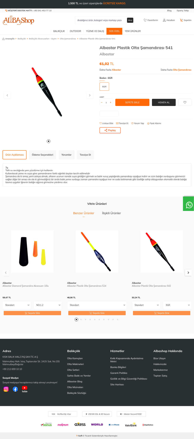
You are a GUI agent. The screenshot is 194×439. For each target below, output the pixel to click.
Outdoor (75, 31)
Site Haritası (117, 384)
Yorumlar (67, 154)
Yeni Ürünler (133, 31)
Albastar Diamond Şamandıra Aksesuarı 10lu (26, 285)
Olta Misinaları (75, 387)
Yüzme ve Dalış (95, 31)
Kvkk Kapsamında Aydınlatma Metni (126, 360)
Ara (130, 20)
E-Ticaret (87, 435)
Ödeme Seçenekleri (42, 154)
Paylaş (110, 130)
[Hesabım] (169, 20)
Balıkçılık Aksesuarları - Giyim (43, 38)
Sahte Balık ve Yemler (79, 375)
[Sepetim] (185, 20)
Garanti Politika (118, 372)
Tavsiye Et (122, 123)
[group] (48, 91)
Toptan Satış (160, 375)
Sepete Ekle (132, 102)
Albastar (107, 54)
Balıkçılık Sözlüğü (76, 393)
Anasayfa (8, 38)
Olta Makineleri (75, 364)
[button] (48, 141)
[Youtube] (24, 389)
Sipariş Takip (183, 10)
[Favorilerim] (151, 20)
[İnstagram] (6, 389)
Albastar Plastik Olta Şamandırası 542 (151, 285)
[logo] (18, 20)
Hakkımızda (159, 364)
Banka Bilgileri (118, 367)
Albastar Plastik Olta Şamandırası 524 (86, 285)
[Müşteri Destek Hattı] (28, 10)
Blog (169, 10)
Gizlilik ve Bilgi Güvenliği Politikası (128, 378)
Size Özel (114, 31)
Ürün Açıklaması (14, 154)
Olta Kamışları (75, 358)
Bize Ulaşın (159, 358)
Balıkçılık (59, 31)
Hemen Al (164, 102)
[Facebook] (15, 389)
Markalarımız (160, 369)
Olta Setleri (73, 369)
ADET (102, 97)
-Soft (79, 435)
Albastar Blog (74, 381)
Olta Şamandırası (68, 38)
